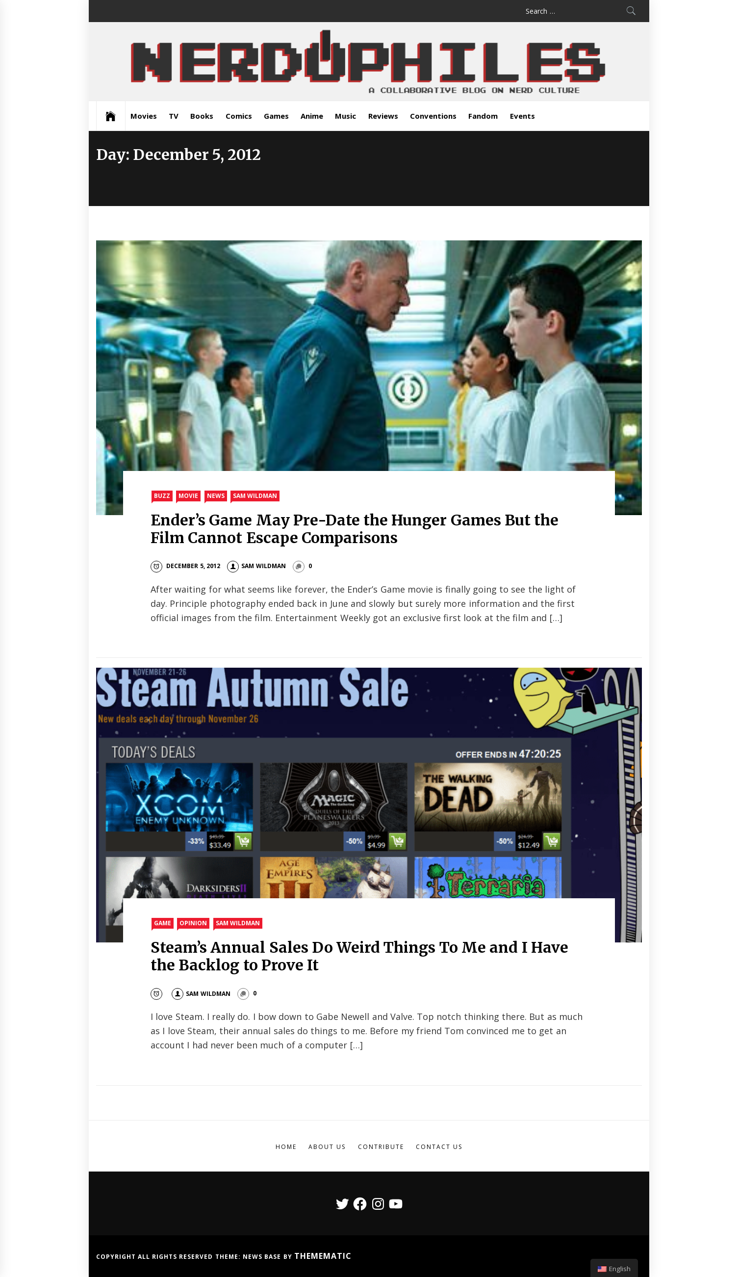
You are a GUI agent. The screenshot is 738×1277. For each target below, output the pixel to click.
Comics (239, 116)
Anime (312, 116)
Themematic (323, 1256)
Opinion (193, 923)
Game (162, 923)
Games (276, 116)
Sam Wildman (255, 496)
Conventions (433, 116)
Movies (143, 116)
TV (173, 116)
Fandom (483, 116)
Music (345, 116)
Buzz (162, 496)
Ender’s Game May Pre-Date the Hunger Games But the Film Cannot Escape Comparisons (355, 529)
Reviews (383, 116)
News (216, 496)
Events (522, 116)
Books (201, 116)
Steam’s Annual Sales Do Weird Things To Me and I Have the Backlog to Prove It (359, 956)
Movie (188, 496)
